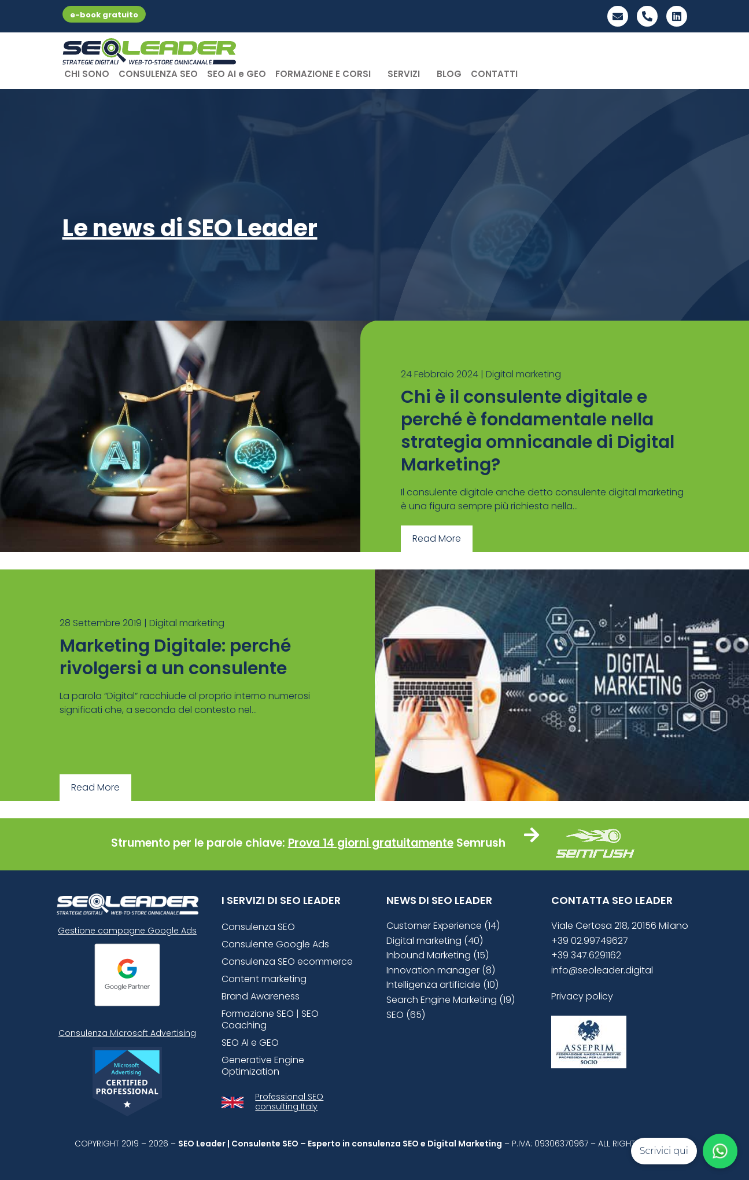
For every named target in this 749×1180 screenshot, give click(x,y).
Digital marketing (523, 374)
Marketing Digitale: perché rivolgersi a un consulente (175, 657)
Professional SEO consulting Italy (289, 1101)
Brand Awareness (261, 996)
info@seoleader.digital (602, 970)
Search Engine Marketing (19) (450, 999)
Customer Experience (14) (443, 925)
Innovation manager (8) (440, 970)
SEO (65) (405, 1014)
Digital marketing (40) (434, 940)
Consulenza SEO (258, 926)
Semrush (481, 843)
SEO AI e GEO (236, 74)
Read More (436, 538)
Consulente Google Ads (275, 944)
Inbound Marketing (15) (437, 955)
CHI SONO (86, 74)
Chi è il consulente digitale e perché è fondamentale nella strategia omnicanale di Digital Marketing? (537, 431)
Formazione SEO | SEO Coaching (270, 1019)
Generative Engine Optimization (263, 1065)
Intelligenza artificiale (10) (442, 984)
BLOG (449, 74)
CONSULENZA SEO (158, 74)
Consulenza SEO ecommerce (287, 961)
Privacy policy (582, 996)
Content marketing (264, 979)
